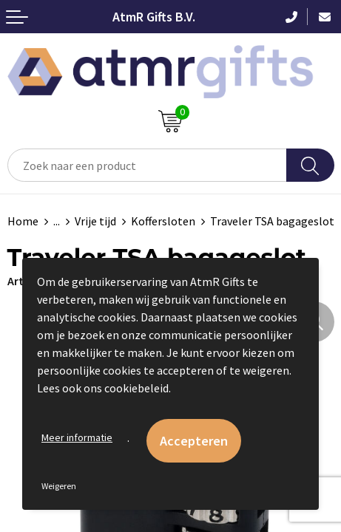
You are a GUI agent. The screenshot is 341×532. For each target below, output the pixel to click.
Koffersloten (163, 221)
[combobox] (147, 165)
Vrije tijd (95, 221)
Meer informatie (76, 437)
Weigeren (58, 485)
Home (22, 221)
